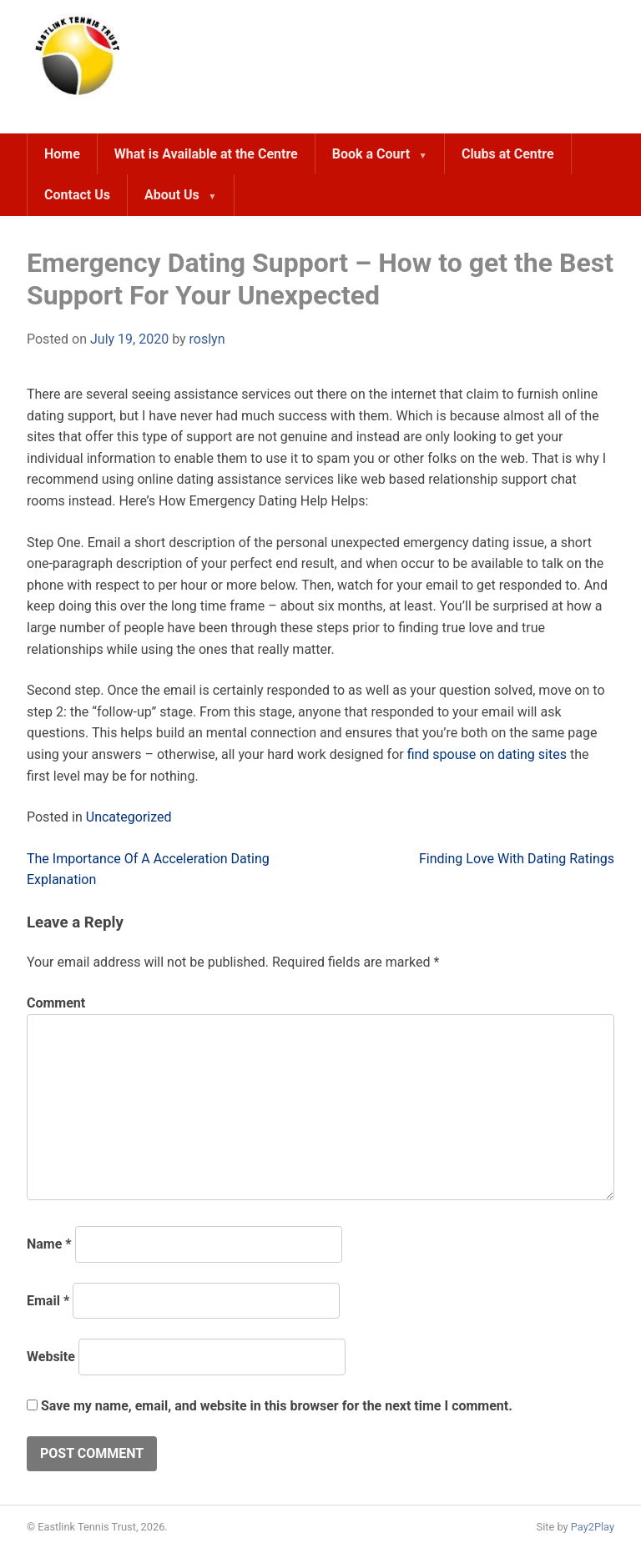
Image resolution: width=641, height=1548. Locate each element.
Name (49, 1244)
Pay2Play (592, 1526)
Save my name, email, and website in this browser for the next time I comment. (276, 1406)
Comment (56, 1003)
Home (62, 154)
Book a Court (371, 154)
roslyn (207, 339)
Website (51, 1357)
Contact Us (77, 195)
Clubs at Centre (508, 154)
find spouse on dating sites (487, 754)
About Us (171, 195)
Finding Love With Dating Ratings (516, 859)
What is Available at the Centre (206, 154)
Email (48, 1301)
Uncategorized (129, 817)
